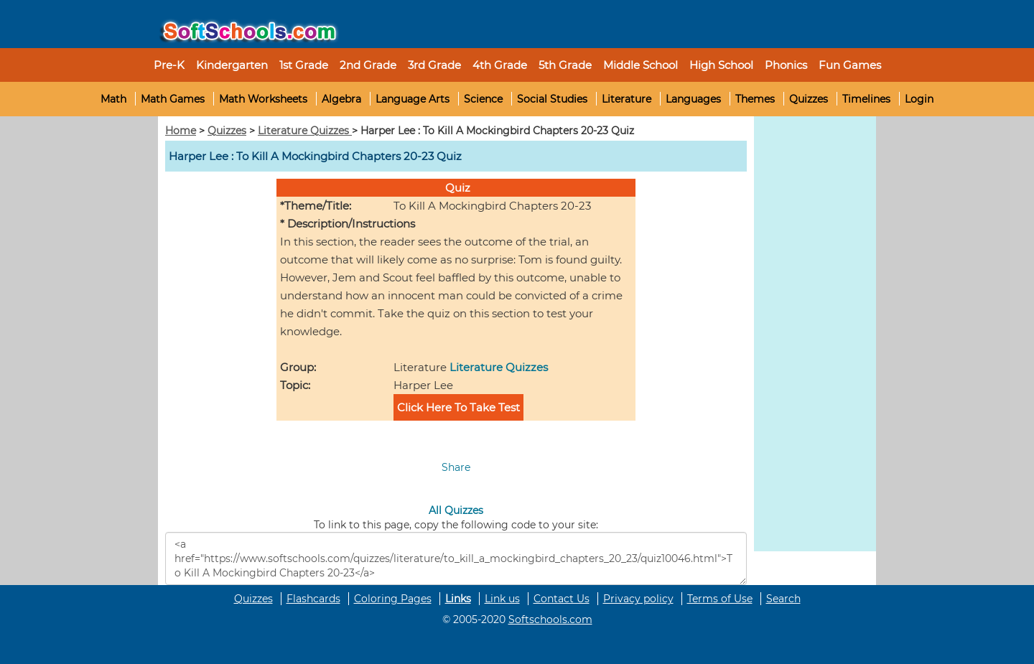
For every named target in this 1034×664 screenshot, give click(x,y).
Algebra (341, 99)
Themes (755, 99)
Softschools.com (550, 619)
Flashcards (313, 598)
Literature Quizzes (305, 130)
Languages (693, 99)
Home (180, 130)
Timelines (866, 99)
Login (919, 99)
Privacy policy (638, 598)
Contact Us (562, 598)
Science (483, 99)
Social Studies (552, 99)
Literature (626, 99)
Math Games (173, 99)
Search (783, 598)
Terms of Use (720, 598)
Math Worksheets (263, 99)
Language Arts (413, 99)
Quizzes (808, 99)
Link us (502, 598)
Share (456, 467)
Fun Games (850, 65)
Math (113, 99)
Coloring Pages (393, 598)
